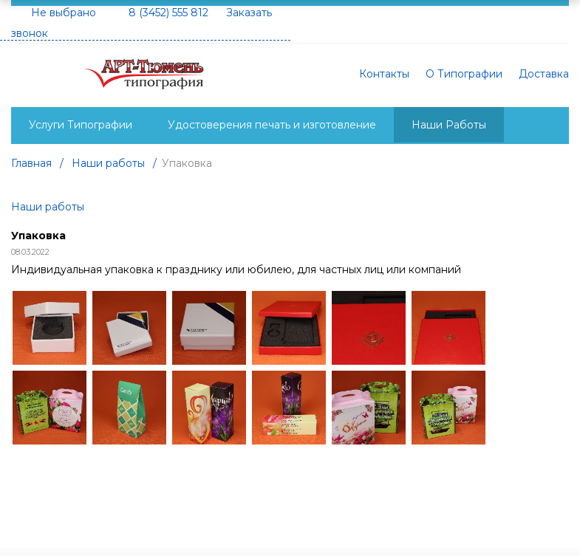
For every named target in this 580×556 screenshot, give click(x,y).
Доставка (544, 73)
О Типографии (464, 73)
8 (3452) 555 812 (168, 12)
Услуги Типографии (80, 124)
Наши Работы (449, 124)
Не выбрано (63, 12)
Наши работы (47, 206)
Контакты (384, 73)
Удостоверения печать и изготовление (272, 124)
